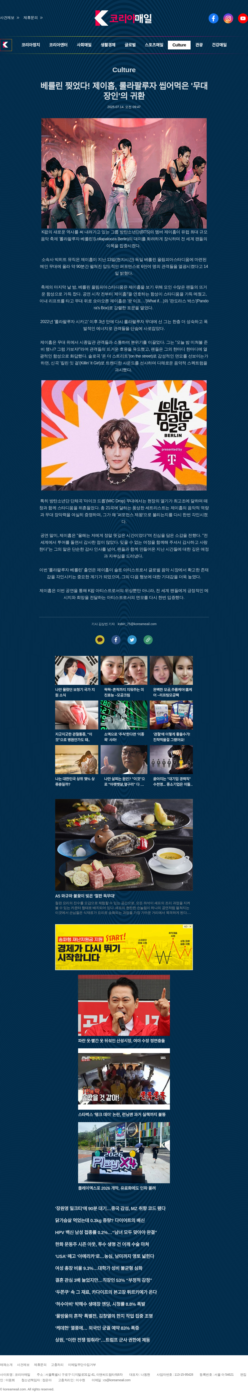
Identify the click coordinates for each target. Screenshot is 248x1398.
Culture (179, 45)
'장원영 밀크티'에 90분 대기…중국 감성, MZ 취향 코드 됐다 (110, 1208)
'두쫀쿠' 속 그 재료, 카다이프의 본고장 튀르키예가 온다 (106, 1292)
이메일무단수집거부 (82, 1365)
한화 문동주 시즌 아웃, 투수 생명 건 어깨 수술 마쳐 (102, 1244)
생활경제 (108, 45)
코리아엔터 (58, 45)
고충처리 (57, 1365)
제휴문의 (30, 18)
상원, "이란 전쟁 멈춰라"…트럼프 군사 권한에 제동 (102, 1340)
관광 (199, 45)
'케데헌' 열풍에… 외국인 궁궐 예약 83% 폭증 (97, 1328)
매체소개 (6, 1365)
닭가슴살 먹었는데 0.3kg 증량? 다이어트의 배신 (100, 1220)
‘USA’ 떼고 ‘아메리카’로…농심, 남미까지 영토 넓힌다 (104, 1256)
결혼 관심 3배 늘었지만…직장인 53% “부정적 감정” (103, 1280)
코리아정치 (30, 45)
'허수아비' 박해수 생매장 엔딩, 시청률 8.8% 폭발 (100, 1304)
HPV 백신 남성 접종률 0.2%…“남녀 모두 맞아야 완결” (106, 1232)
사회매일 (84, 45)
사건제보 (7, 18)
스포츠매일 (154, 45)
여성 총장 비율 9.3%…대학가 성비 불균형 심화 (98, 1268)
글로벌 (129, 45)
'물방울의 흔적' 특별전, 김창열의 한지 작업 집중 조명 (104, 1316)
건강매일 (219, 45)
